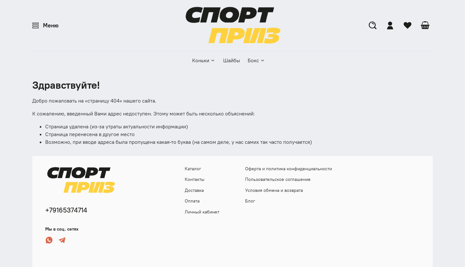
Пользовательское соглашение (278, 179)
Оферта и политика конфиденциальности (288, 169)
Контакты (194, 179)
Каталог (193, 169)
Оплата (192, 201)
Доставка (194, 190)
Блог (250, 201)
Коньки (203, 60)
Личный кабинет (202, 212)
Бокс (256, 60)
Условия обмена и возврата (274, 190)
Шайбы (231, 60)
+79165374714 (66, 210)
